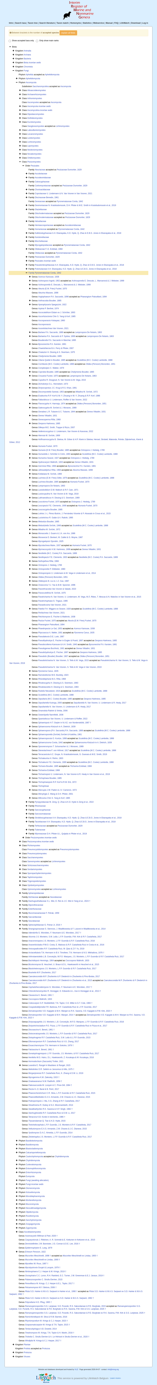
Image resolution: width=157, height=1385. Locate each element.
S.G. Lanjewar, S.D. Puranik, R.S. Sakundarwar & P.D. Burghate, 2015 (65, 1306)
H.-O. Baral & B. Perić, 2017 (43, 1089)
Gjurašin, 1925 (50, 541)
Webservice (98, 23)
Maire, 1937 (49, 545)
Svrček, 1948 (49, 525)
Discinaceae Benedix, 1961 (47, 197)
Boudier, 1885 (49, 300)
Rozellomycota (32, 1216)
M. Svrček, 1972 (87, 392)
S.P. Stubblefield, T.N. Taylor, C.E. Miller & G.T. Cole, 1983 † (60, 1003)
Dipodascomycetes (35, 114)
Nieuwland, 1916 (49, 691)
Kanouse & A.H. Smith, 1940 (57, 644)
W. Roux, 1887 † (36, 1263)
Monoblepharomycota (35, 1196)
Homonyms (75, 23)
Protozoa (46, 1348)
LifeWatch (124, 23)
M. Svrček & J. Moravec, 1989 (57, 408)
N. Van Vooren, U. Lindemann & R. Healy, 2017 (100, 703)
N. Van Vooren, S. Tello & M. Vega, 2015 (63, 660)
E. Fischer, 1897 (53, 652)
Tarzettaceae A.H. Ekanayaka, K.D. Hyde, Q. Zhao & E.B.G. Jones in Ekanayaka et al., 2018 (75, 822)
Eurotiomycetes (34, 122)
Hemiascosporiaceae (44, 225)
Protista (27, 1348)
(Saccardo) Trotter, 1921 (45, 1061)
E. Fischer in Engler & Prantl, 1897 (60, 640)
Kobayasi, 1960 (51, 320)
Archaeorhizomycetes (36, 94)
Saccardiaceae (34, 917)
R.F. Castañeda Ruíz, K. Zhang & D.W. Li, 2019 (55, 1073)
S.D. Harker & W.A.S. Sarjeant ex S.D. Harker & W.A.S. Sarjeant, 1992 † (59, 1298)
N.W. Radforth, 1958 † (45, 1081)
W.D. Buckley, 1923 (53, 675)
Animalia (27, 51)
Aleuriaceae (40, 170)
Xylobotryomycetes (35, 885)
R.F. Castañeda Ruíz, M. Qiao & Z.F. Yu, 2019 (56, 949)
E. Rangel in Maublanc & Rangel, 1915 (49, 1065)
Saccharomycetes (35, 857)
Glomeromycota (33, 1188)
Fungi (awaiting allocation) (37, 1180)
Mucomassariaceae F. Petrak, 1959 (43, 913)
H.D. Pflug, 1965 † (38, 1302)
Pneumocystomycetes (69, 849)
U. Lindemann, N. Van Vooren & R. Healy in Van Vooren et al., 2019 (74, 774)
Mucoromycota (32, 1204)
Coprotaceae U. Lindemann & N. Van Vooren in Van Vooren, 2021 (63, 193)
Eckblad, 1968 (81, 766)
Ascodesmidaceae (43, 177)
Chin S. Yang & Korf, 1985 (56, 316)
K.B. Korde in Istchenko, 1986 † (46, 1117)
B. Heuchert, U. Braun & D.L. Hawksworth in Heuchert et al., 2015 (63, 964)
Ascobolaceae (41, 173)
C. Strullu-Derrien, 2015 (43, 1279)
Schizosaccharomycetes (38, 865)
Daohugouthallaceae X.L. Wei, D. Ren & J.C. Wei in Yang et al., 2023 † (59, 901)
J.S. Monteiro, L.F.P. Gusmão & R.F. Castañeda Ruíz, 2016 (61, 941)
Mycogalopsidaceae (43, 245)
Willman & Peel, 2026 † (41, 1236)
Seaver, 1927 (48, 458)
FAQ (116, 23)
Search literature (47, 23)
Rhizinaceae (40, 806)
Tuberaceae (40, 830)
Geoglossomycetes (35, 126)
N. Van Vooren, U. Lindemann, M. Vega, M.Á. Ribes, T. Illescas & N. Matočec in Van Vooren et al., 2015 (89, 597)
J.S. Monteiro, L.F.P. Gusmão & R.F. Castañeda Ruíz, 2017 (62, 968)
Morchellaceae (41, 241)
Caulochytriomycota (34, 1156)
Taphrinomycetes (34, 877)
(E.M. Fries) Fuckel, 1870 (52, 288)
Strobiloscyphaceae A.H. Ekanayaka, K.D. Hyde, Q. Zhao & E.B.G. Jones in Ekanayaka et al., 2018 (78, 818)
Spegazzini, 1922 (52, 304)
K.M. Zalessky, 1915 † (43, 1077)
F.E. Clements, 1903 (52, 557)
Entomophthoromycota (36, 1168)
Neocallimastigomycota (36, 1208)
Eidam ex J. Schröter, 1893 (56, 312)
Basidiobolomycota (34, 1141)
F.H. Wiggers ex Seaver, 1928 (54, 609)
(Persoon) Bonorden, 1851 (100, 364)
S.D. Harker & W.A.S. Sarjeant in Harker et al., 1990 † (51, 1291)
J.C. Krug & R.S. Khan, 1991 (57, 388)
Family (32, 273)
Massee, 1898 (48, 293)
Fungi (26, 70)
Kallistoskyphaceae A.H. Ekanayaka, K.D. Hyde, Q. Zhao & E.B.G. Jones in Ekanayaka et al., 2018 (78, 233)
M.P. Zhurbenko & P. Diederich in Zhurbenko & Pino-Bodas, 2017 (64, 976)
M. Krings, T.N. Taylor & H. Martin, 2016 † (49, 1333)
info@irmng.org (113, 1369)
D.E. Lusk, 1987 (51, 636)
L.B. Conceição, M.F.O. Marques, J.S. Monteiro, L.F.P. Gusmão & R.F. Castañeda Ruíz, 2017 (76, 956)
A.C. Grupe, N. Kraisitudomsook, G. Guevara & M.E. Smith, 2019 (72, 754)
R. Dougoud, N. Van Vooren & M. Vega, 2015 (62, 380)
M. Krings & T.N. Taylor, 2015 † (47, 1325)
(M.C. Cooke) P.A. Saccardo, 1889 (57, 553)
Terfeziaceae (40, 826)
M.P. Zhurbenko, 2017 (42, 972)
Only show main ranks (47, 40)
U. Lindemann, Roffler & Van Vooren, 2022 (62, 400)
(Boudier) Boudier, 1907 (53, 656)
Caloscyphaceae (42, 182)
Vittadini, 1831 (96, 412)
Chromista (28, 67)
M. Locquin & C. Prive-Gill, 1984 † (50, 1085)
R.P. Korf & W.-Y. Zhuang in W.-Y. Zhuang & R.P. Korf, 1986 (69, 396)
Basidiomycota (32, 1145)
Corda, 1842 (50, 742)
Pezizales (35, 166)
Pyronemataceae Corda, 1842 (70, 201)
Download (135, 23)
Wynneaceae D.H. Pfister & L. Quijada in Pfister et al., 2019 (61, 834)
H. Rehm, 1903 (50, 758)
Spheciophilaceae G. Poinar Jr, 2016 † (45, 925)
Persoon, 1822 (35, 1252)
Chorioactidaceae (42, 189)
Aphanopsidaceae (36, 893)
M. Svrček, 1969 (49, 435)
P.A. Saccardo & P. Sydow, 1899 (56, 336)
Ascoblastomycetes (32, 1232)
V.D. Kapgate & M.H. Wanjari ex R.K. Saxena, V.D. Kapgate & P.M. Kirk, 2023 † (70, 1011)
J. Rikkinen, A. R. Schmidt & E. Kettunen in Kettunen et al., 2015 (60, 1240)
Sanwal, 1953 (51, 392)
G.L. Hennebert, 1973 (53, 384)
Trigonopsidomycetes (36, 881)
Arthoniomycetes (34, 98)
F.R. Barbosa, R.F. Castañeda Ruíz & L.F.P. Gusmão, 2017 (62, 1007)
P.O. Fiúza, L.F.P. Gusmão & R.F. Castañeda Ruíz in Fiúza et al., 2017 (67, 1026)
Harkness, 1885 (49, 423)
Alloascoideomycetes (36, 90)
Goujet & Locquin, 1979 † (42, 1267)
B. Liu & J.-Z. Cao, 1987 (53, 581)
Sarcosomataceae (43, 814)
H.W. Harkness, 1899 (54, 549)
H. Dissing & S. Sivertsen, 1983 (58, 683)
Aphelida (29, 74)
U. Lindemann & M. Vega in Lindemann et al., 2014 (67, 573)
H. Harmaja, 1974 (51, 403)
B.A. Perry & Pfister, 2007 (56, 348)
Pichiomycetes (33, 845)
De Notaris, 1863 (88, 332)
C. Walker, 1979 (51, 368)
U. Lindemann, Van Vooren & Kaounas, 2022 (65, 431)
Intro (11, 23)
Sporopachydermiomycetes (39, 873)
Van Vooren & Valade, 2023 (57, 589)
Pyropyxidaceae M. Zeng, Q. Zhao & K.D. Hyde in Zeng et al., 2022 (64, 802)
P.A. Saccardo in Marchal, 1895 (57, 340)
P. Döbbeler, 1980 (51, 569)
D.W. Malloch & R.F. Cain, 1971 (58, 490)
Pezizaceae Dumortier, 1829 (69, 170)
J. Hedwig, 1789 (93, 450)
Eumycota (30, 1176)
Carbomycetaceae (43, 185)
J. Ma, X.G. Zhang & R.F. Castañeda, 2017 (54, 1101)
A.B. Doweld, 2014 (41, 1329)
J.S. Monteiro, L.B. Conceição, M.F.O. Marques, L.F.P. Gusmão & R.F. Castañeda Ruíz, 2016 (76, 1022)
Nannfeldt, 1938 (50, 715)
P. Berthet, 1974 (48, 308)
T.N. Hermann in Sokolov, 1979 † (50, 1045)
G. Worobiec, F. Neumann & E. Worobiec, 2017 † (54, 933)
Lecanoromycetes (35, 134)
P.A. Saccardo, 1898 (53, 297)
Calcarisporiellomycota (36, 1152)
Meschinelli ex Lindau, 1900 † (80, 1256)
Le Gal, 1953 (50, 628)
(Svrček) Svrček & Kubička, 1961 (60, 734)
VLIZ (76, 1369)
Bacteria (27, 58)
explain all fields (68, 33)
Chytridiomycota (62, 1156)
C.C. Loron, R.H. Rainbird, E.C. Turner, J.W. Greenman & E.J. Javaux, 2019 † (64, 1275)
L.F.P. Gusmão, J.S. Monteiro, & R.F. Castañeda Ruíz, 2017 (63, 1053)
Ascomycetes (33, 102)
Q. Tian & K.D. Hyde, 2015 (46, 1121)
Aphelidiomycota (52, 74)
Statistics (87, 23)
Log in (145, 23)
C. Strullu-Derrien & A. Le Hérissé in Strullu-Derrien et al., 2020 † (57, 1337)
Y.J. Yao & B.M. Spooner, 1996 (56, 585)
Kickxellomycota (33, 1192)
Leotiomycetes (33, 138)
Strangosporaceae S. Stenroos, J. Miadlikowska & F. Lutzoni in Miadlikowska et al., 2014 (66, 929)
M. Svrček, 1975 (52, 593)
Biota (32, 62)
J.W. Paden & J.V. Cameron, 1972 (57, 790)
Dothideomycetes (35, 118)
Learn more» (115, 1378)
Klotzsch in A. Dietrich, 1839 (56, 726)
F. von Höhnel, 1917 (53, 750)
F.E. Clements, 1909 (52, 505)
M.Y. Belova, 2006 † (40, 1287)
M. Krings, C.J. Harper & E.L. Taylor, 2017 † (49, 1283)
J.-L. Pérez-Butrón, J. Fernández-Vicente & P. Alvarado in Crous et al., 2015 (74, 513)
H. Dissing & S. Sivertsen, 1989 (58, 498)
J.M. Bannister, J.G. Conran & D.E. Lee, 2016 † (52, 1244)
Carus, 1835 (84, 632)
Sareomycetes (33, 861)
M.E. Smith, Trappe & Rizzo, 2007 (56, 427)
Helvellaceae (40, 221)
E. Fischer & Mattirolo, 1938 (56, 617)
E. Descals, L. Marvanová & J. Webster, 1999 (98, 281)
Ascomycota (31, 82)
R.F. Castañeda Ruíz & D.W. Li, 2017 (51, 1113)
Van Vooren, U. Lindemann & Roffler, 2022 (62, 719)
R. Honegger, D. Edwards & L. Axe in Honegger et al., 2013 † (64, 991)
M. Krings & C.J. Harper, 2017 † (43, 1340)
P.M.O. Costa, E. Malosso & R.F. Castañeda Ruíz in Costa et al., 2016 (66, 945)
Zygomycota (31, 1228)
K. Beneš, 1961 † (40, 995)
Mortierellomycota (33, 1200)
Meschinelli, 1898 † (38, 1256)
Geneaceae (40, 201)
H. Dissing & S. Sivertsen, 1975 (56, 352)
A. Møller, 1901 (50, 632)
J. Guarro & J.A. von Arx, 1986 (56, 533)
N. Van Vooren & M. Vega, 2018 (58, 494)
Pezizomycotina (40, 841)
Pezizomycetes (34, 162)
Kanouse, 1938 (48, 277)
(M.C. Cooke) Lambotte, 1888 (94, 360)
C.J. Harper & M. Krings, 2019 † (45, 1271)
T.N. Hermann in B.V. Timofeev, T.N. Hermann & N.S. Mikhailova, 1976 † (66, 952)
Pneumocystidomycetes (37, 849)
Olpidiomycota (32, 1212)
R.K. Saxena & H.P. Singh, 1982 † (50, 1109)
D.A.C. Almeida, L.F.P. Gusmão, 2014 (50, 1133)
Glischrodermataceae (44, 217)
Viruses (27, 1356)
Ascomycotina (39, 110)
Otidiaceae (39, 253)
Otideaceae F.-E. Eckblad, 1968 (49, 249)
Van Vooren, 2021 (53, 328)
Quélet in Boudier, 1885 (51, 360)
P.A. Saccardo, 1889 (50, 332)
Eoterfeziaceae (34, 909)
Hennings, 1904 (41, 960)
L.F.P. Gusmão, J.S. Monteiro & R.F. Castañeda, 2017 (59, 1125)
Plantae (27, 1344)
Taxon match (63, 23)
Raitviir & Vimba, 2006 (52, 711)
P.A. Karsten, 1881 (52, 344)
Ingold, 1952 (49, 281)
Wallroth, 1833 (50, 462)
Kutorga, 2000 (50, 703)
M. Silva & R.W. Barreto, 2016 (46, 1317)
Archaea (27, 55)
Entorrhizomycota (33, 1172)
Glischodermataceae (44, 213)
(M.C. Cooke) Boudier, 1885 (55, 699)
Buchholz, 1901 (51, 648)
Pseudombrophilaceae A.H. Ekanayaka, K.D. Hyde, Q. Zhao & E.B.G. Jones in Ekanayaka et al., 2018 (79, 265)
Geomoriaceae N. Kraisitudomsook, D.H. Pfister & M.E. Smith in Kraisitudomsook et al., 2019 (75, 205)
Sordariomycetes (34, 869)
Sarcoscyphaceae (42, 810)
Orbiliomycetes (33, 158)
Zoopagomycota (33, 1224)
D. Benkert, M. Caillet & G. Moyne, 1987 (60, 537)
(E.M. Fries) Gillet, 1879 (52, 478)
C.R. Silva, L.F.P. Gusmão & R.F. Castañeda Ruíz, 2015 (61, 1093)
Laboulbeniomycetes (36, 130)
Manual (109, 23)
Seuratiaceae (56, 897)
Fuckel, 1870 (48, 376)
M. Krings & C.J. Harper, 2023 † (46, 1321)
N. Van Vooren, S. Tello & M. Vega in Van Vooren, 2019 (69, 667)
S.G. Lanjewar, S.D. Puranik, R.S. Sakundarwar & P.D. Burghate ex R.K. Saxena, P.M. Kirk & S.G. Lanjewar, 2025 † (85, 1313)
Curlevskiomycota (33, 1164)
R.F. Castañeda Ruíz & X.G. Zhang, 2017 (53, 1041)
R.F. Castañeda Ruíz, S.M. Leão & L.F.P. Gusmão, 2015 (59, 1037)
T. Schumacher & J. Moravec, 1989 (61, 746)
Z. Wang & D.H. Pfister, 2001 (55, 794)
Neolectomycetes (34, 150)
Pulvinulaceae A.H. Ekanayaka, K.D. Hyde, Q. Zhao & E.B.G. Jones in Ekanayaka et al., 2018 (75, 269)
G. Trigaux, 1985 (53, 601)
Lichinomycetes (63, 126)
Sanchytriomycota (33, 1220)
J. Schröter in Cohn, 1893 (54, 454)
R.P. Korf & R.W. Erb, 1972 (57, 782)
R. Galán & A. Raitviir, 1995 (55, 517)
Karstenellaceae (42, 237)
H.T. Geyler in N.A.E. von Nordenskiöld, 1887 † (64, 722)
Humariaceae (40, 229)
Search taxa (20, 23)
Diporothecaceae (35, 905)
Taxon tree (33, 23)
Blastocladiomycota (34, 1148)
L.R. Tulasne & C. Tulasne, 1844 (56, 412)
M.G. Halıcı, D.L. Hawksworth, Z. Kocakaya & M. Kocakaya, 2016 (61, 1057)
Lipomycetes (32, 146)
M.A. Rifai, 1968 (52, 679)
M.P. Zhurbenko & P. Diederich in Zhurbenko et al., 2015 (60, 980)
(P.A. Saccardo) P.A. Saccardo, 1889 (60, 730)
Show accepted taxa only (21, 40)
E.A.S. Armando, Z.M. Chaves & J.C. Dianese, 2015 (59, 1097)
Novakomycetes (34, 154)
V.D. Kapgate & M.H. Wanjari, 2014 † (51, 1015)
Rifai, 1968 (49, 419)
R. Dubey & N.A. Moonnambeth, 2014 (50, 1105)
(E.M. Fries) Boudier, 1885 (53, 450)
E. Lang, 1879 (38, 1248)
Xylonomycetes (34, 889)
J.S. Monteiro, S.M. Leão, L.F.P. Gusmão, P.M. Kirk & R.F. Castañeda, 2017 (65, 937)
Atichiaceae (33, 897)
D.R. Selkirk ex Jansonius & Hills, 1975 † (51, 1069)
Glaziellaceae (41, 209)
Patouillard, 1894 (93, 297)
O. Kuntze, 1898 (52, 738)
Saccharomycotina (40, 86)
